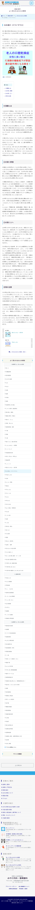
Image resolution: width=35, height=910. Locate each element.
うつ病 (7, 655)
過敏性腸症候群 (9, 714)
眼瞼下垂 (7, 662)
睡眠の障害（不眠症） (10, 416)
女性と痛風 (8, 743)
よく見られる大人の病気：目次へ (17, 351)
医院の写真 (4, 795)
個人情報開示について (24, 886)
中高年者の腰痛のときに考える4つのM (14, 570)
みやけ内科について (7, 792)
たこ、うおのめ (9, 589)
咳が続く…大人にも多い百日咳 (12, 684)
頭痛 (6, 390)
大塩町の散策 (5, 818)
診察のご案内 (5, 784)
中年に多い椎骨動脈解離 (11, 669)
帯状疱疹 (7, 585)
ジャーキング (8, 449)
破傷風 (7, 611)
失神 (6, 478)
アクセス (4, 798)
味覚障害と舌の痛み (10, 404)
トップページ (10, 828)
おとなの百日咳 (9, 666)
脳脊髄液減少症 (9, 677)
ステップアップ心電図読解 (13, 846)
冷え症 (7, 511)
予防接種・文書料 (23, 888)
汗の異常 (7, 533)
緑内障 (7, 739)
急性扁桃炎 (8, 692)
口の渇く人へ (8, 93)
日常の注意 (8, 96)
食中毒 (7, 703)
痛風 (6, 688)
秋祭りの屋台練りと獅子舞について (11, 812)
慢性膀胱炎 (8, 710)
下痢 (6, 430)
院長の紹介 (4, 790)
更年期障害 (8, 375)
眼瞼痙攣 (7, 460)
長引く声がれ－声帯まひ (11, 456)
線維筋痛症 (8, 636)
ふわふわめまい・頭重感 (11, 445)
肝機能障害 (8, 371)
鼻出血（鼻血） (9, 526)
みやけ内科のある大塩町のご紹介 (10, 806)
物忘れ (7, 485)
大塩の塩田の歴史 (6, 809)
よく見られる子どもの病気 (13, 865)
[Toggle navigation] (31, 3)
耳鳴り (7, 397)
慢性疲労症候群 (9, 625)
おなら (7, 496)
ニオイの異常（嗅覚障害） (11, 408)
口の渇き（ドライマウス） (11, 471)
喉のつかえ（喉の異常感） (11, 441)
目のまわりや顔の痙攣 (10, 548)
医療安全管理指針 (13, 888)
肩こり (7, 368)
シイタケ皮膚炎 (9, 614)
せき (6, 382)
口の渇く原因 (8, 90)
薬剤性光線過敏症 (9, 592)
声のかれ (7, 500)
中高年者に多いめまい (10, 566)
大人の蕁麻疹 (8, 581)
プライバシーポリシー (11, 886)
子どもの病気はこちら (10, 747)
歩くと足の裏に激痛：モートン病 (13, 555)
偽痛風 (7, 629)
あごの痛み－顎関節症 (10, 508)
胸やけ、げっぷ (9, 419)
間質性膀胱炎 (8, 651)
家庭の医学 (10, 15)
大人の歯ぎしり (9, 552)
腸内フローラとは (9, 673)
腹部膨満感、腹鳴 (9, 427)
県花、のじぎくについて (8, 815)
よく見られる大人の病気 (17, 10)
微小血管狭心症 (9, 725)
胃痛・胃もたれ (9, 423)
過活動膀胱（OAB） (10, 647)
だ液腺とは (8, 88)
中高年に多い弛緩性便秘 (11, 563)
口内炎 (7, 717)
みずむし (7, 607)
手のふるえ (8, 489)
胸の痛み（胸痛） (9, 412)
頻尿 (6, 519)
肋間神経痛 (8, 732)
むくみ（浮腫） (9, 482)
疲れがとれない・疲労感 (11, 467)
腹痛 (6, 401)
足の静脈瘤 (8, 603)
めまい (7, 386)
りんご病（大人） (9, 600)
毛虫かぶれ (8, 577)
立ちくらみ (8, 493)
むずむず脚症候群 (9, 640)
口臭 (6, 438)
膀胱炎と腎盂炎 (9, 695)
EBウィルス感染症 (9, 699)
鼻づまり (7, 530)
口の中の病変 (8, 379)
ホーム (3, 15)
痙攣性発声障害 (9, 728)
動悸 (6, 393)
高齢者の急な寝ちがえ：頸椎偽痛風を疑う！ (15, 681)
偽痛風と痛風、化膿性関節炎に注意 (13, 736)
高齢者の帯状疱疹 (9, 618)
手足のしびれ (8, 474)
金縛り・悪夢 (8, 544)
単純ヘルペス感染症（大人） (12, 658)
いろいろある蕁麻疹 (10, 596)
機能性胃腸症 (8, 706)
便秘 (6, 434)
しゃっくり (8, 463)
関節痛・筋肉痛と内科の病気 (14, 834)
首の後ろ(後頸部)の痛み (10, 559)
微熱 (6, 537)
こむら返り (8, 515)
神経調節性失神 (9, 452)
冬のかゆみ (8, 504)
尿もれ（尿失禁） (9, 541)
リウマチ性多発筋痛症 (10, 633)
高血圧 (7, 721)
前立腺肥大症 (8, 644)
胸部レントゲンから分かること (14, 840)
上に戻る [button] (18, 765)
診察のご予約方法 (6, 787)
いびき (7, 522)
